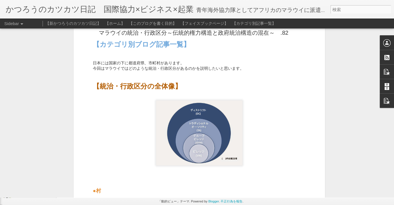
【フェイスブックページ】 (204, 23)
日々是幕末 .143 (26, 176)
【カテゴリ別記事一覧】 (254, 23)
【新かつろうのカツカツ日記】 (73, 23)
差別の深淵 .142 (26, 188)
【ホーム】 (115, 23)
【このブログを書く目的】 (153, 23)
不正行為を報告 (231, 201)
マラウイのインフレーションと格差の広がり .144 (52, 163)
